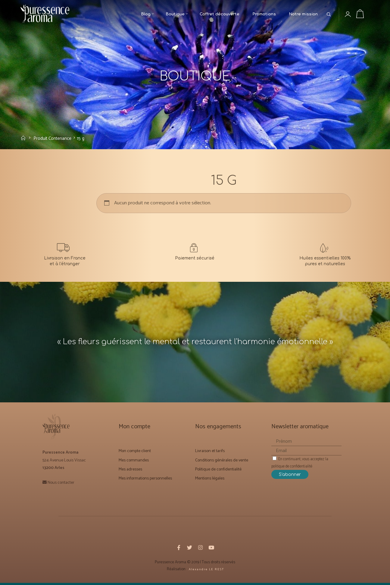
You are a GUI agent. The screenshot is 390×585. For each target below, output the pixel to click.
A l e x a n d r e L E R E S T (205, 571)
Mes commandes (134, 462)
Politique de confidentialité (218, 471)
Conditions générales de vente (221, 462)
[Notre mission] (325, 256)
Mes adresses (130, 471)
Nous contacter (61, 484)
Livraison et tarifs (210, 453)
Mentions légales (209, 480)
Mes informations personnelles (145, 480)
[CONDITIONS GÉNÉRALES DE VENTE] (195, 256)
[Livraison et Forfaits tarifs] (65, 256)
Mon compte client (135, 453)
